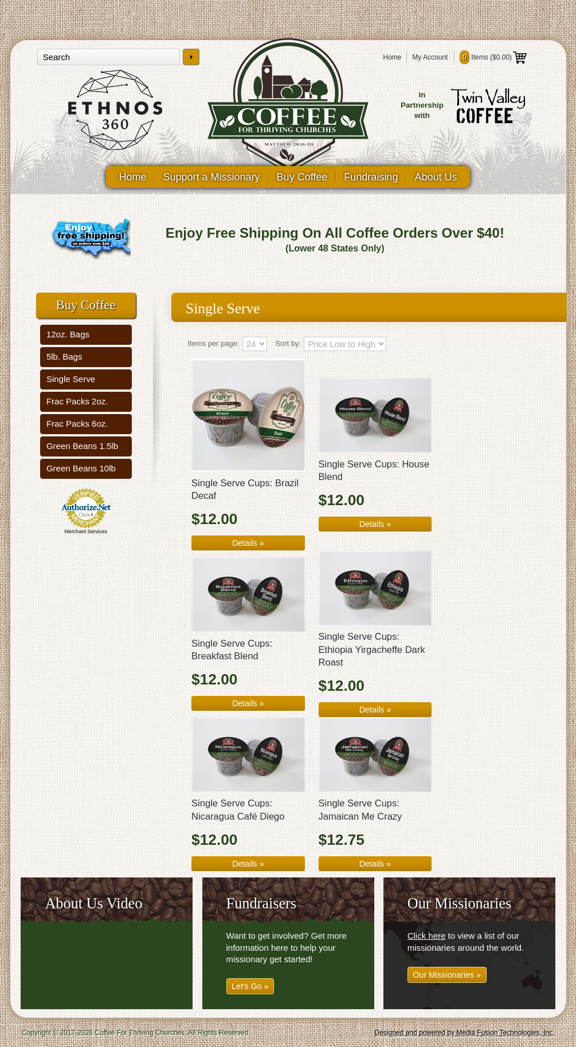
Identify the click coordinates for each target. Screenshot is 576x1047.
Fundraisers (261, 903)
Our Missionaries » (447, 974)
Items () (493, 57)
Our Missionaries (459, 903)
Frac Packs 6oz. (77, 423)
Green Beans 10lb (81, 468)
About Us (435, 177)
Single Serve (70, 379)
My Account (430, 57)
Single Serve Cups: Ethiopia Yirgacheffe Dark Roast (372, 649)
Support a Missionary (211, 177)
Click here (426, 935)
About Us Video (93, 903)
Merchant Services (85, 531)
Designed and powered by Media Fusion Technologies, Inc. (465, 1033)
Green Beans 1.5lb (82, 446)
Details (248, 543)
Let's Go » (250, 986)
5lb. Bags (64, 356)
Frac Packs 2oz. (77, 401)
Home (392, 57)
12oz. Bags (67, 334)
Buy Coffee (302, 177)
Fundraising (371, 177)
